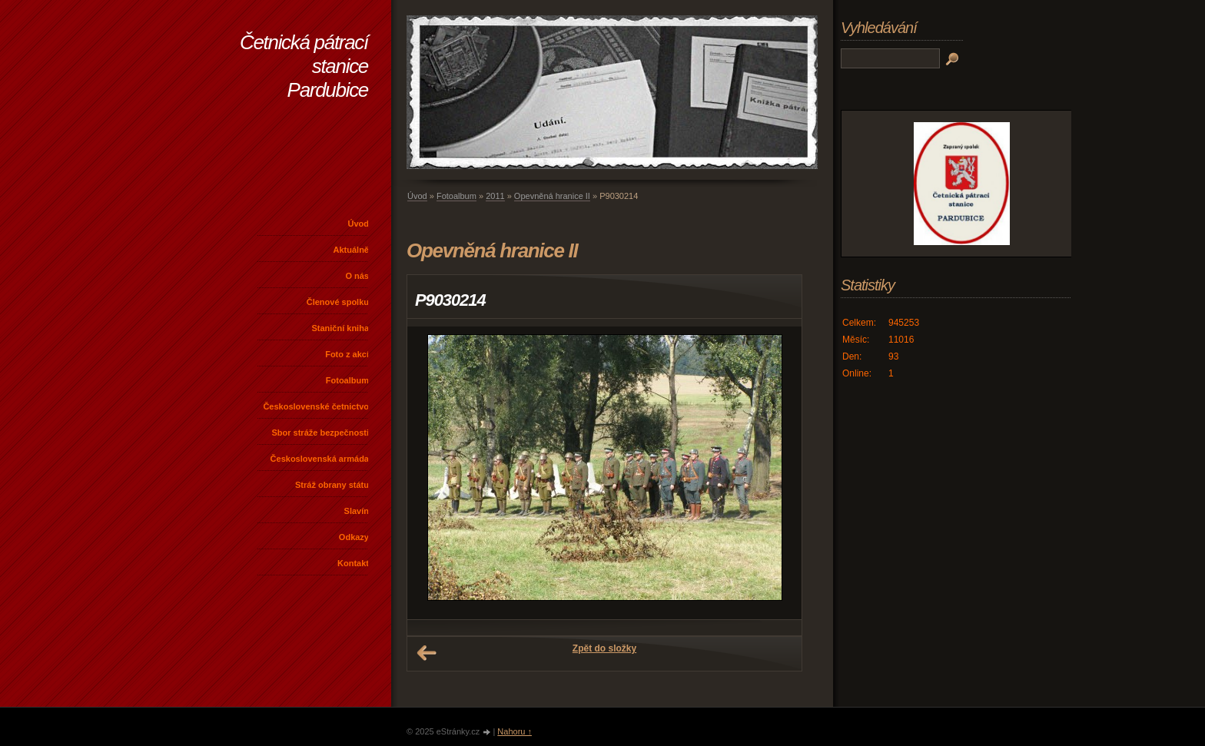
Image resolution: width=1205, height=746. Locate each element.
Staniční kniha (340, 328)
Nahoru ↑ (514, 731)
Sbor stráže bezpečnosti (320, 432)
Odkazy (354, 537)
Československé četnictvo (316, 406)
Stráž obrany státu (332, 484)
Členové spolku (338, 302)
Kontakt (353, 563)
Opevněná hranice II (552, 196)
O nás (357, 275)
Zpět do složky (604, 648)
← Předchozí (426, 653)
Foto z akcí (347, 354)
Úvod (359, 223)
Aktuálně (351, 249)
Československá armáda (320, 458)
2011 (495, 196)
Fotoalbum (347, 380)
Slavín (356, 511)
